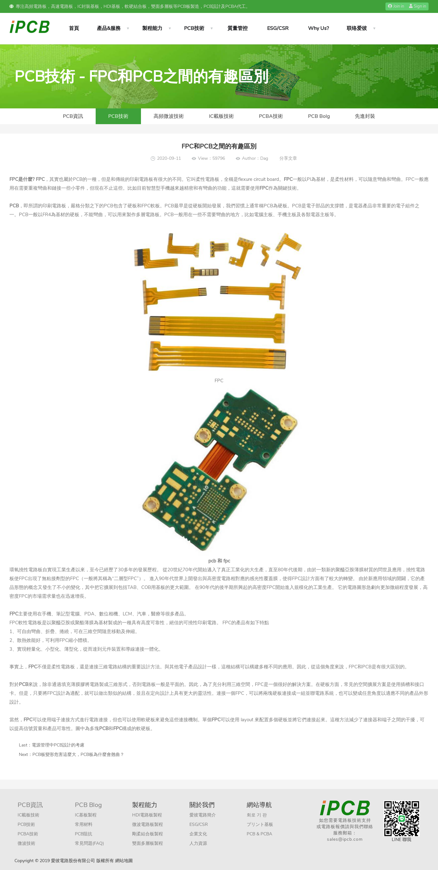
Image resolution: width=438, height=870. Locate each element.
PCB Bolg (319, 116)
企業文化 (198, 834)
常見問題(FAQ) (89, 843)
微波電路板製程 (147, 824)
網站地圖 (124, 861)
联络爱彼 (357, 28)
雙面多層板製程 (147, 843)
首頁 (74, 28)
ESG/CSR (278, 28)
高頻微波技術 (169, 116)
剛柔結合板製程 (147, 834)
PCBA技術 (271, 116)
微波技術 (26, 843)
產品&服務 (109, 28)
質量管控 (237, 28)
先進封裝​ (365, 116)
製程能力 (152, 28)
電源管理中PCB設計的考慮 (58, 745)
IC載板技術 (221, 116)
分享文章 (288, 158)
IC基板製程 (86, 815)
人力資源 (198, 843)
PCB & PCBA (259, 834)
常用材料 (84, 824)
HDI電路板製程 (147, 815)
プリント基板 (260, 824)
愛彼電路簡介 (202, 815)
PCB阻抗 (83, 834)
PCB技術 (194, 28)
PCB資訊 (73, 116)
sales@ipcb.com (345, 839)
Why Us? (318, 28)
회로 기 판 (257, 815)
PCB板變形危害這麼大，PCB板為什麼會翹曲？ (78, 755)
